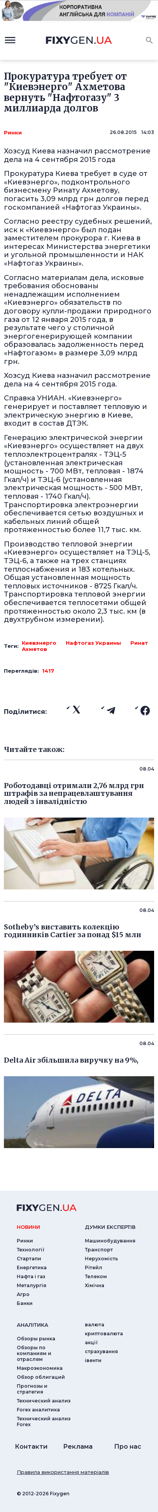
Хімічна (94, 1285)
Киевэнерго (39, 643)
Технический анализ (43, 1401)
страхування (101, 1351)
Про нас (127, 1446)
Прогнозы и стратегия (32, 1389)
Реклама (78, 1446)
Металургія (31, 1285)
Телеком (96, 1276)
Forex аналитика (38, 1410)
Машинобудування (110, 1241)
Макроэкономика (40, 1368)
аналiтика (32, 1325)
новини (28, 1227)
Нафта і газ (31, 1276)
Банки (25, 1303)
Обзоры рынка (36, 1338)
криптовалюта (104, 1333)
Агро (23, 1294)
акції (91, 1342)
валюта (94, 1325)
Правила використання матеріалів (63, 1472)
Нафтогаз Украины (93, 643)
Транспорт (99, 1250)
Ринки (13, 132)
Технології (30, 1250)
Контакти (31, 1446)
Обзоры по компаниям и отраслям (34, 1353)
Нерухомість (101, 1258)
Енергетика (32, 1267)
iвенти (93, 1360)
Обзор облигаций (41, 1377)
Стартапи (29, 1258)
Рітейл (93, 1267)
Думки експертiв (110, 1227)
